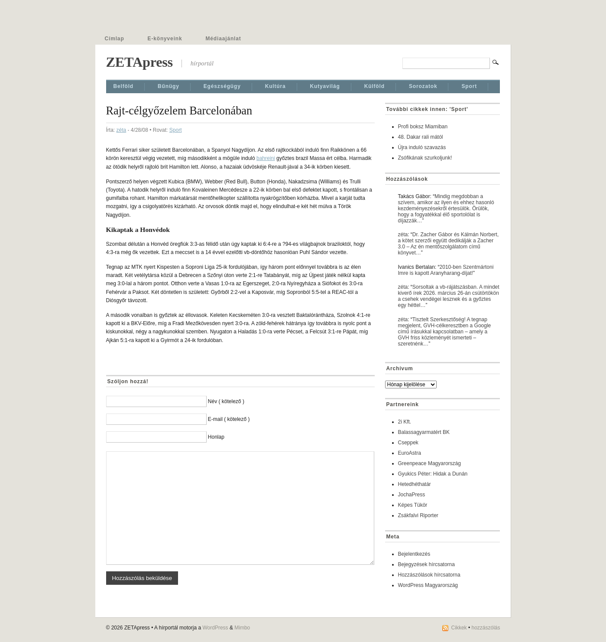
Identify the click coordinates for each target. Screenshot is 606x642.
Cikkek (459, 628)
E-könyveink (165, 39)
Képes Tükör (413, 505)
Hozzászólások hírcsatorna (429, 575)
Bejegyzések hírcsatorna (426, 564)
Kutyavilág (325, 86)
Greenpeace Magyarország (429, 463)
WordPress (215, 628)
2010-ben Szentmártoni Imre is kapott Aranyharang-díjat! (446, 270)
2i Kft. (405, 422)
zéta (121, 130)
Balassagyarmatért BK (424, 432)
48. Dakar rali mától (420, 137)
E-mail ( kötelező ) (229, 419)
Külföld (374, 86)
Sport (469, 86)
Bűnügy (168, 86)
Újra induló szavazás (422, 147)
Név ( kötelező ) (226, 401)
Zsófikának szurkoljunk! (425, 158)
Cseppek (408, 443)
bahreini (265, 158)
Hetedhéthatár (414, 484)
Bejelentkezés (414, 554)
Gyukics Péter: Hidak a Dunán (433, 474)
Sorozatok (423, 86)
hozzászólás (485, 628)
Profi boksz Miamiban (423, 127)
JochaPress (411, 495)
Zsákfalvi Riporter (418, 515)
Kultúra (275, 86)
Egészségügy (222, 86)
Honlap (216, 437)
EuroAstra (409, 453)
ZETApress (139, 62)
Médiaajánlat (223, 39)
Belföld (123, 86)
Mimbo (242, 628)
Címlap (114, 39)
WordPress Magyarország (428, 585)
